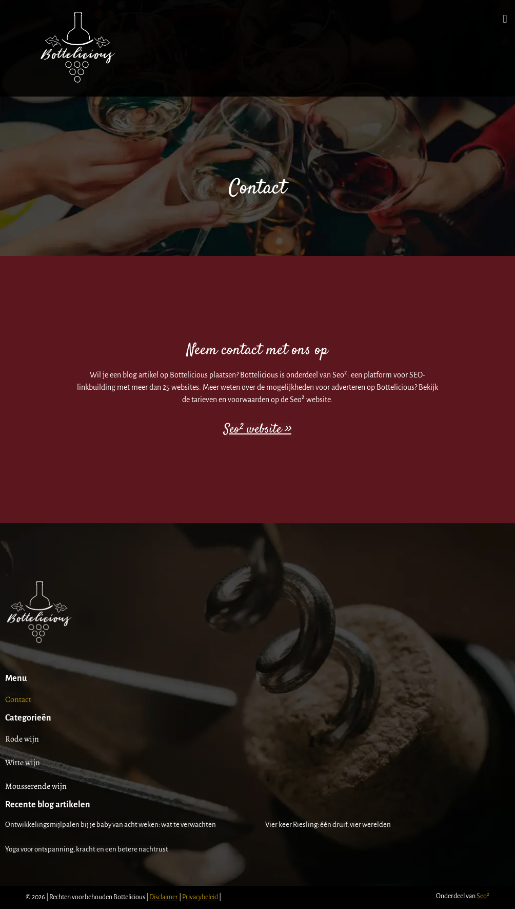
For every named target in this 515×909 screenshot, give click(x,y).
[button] (505, 18)
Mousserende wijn (36, 786)
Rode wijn (22, 739)
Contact (18, 699)
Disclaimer (163, 897)
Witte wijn (22, 762)
